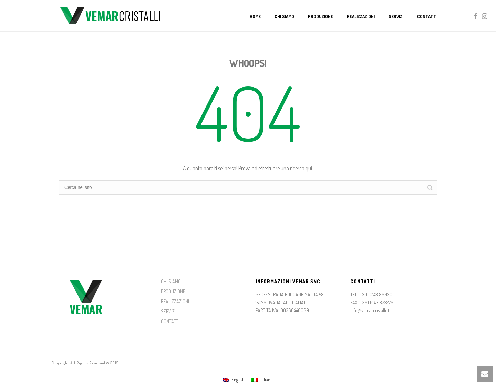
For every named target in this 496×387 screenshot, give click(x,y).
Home (255, 16)
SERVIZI (168, 311)
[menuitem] (234, 380)
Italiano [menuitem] (266, 380)
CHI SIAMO (171, 281)
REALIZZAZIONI (175, 301)
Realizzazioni (361, 16)
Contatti (427, 16)
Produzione (320, 16)
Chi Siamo (284, 16)
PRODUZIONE (173, 291)
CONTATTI (170, 321)
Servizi (396, 16)
